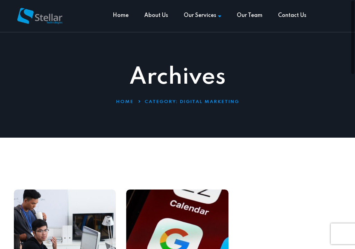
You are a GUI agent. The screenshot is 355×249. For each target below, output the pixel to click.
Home (121, 15)
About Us (156, 15)
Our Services (202, 15)
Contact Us (292, 15)
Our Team (249, 15)
